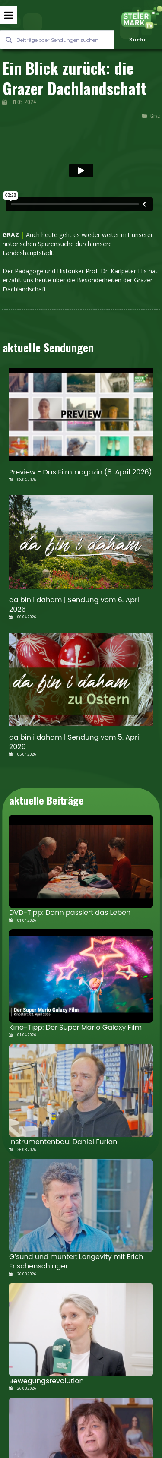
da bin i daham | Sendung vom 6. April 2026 (75, 604)
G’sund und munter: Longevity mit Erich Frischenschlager (76, 1261)
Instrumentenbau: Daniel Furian (63, 1142)
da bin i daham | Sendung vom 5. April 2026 (75, 742)
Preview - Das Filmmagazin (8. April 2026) (80, 472)
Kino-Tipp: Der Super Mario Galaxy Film (75, 1027)
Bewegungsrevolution (46, 1381)
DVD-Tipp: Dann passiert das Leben (69, 912)
